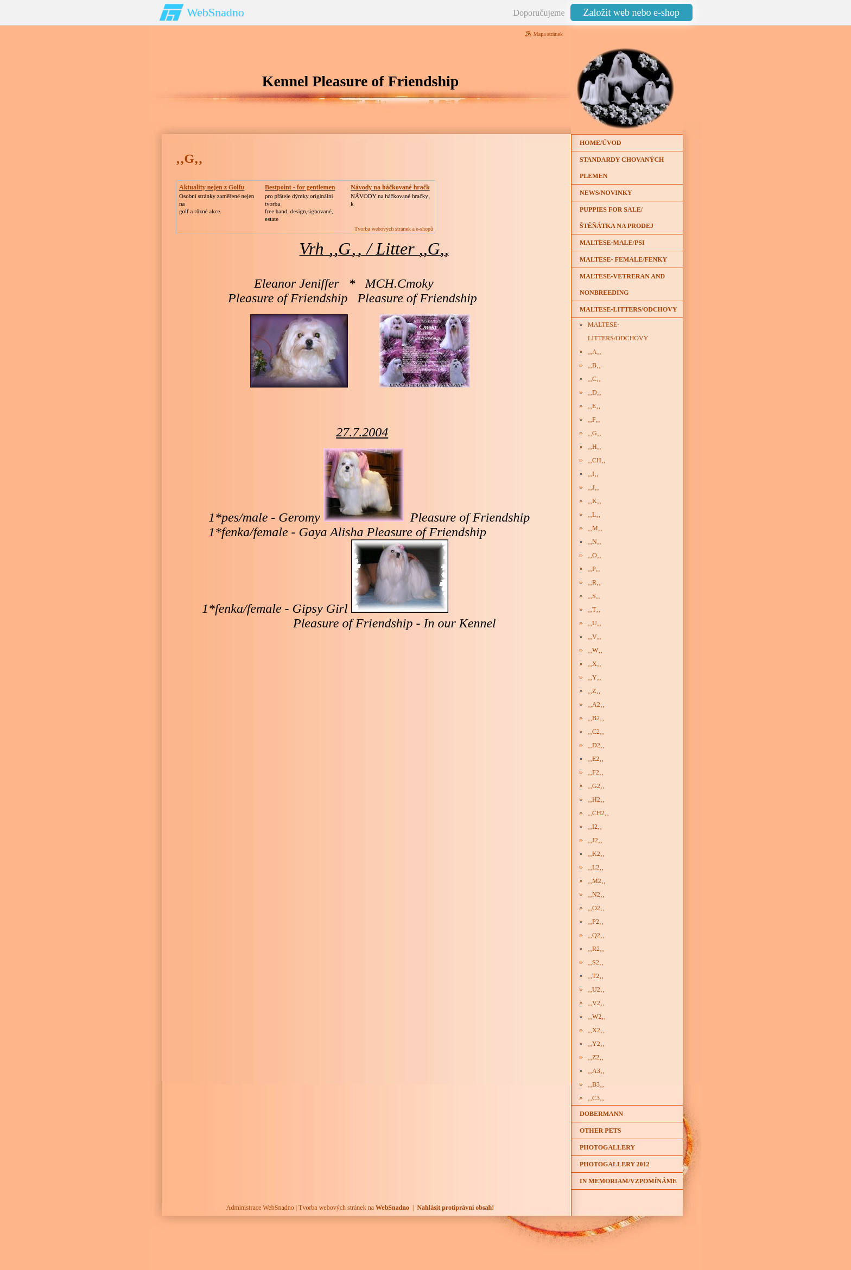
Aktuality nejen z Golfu (211, 187)
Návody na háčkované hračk (390, 187)
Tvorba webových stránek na (354, 1207)
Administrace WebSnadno (260, 1207)
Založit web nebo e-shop (631, 12)
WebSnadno (215, 12)
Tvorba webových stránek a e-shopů (393, 229)
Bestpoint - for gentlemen (300, 187)
